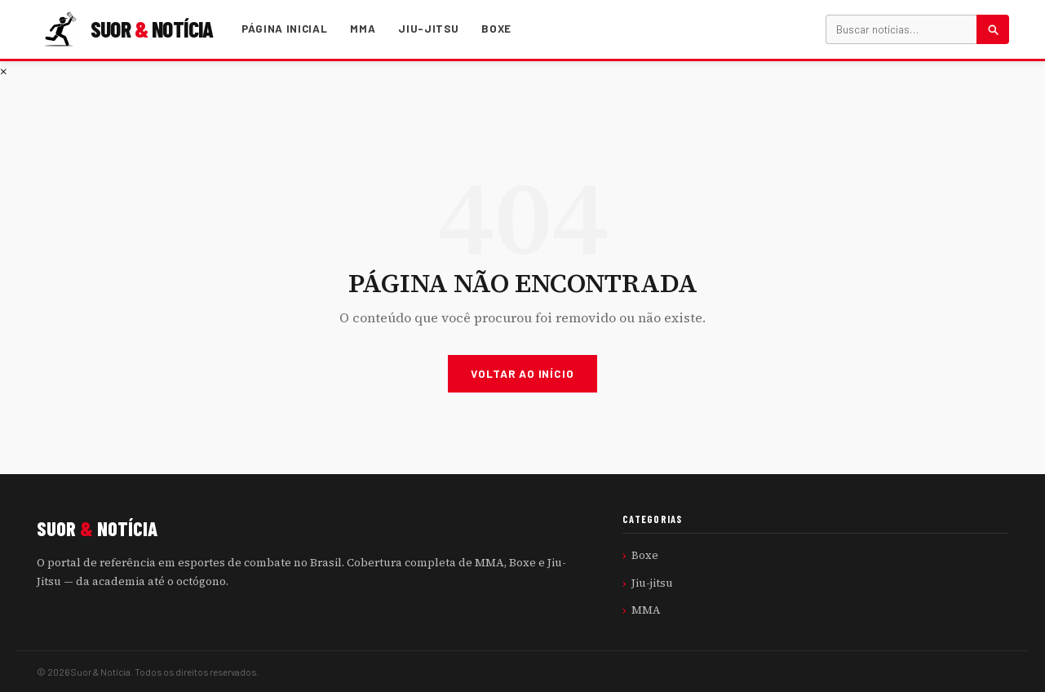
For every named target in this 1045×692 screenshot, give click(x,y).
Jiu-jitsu (428, 28)
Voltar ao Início (522, 373)
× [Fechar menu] (3, 71)
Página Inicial (284, 28)
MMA (362, 28)
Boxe (496, 28)
